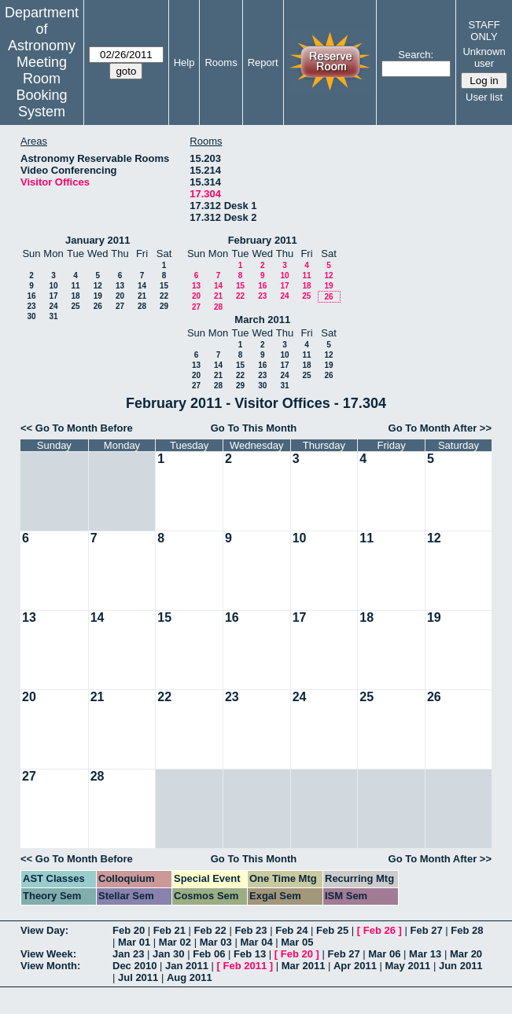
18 (75, 296)
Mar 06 (384, 954)
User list (484, 97)
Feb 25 (332, 930)
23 (31, 306)
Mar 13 (425, 954)
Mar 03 (216, 942)
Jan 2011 (186, 966)
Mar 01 (134, 942)
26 (98, 306)
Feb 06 (209, 954)
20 (120, 296)
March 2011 (262, 319)
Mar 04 (256, 942)
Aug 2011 (189, 977)
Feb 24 (291, 930)
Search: (415, 55)
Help (184, 62)
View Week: (48, 954)
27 (120, 306)
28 (142, 306)
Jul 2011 (138, 977)
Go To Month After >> (440, 428)
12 (98, 285)
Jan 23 (128, 954)
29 (164, 306)
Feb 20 (128, 930)
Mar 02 (175, 942)
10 (53, 285)
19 (98, 296)
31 (53, 316)
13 (120, 285)
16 (31, 296)
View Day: (44, 930)
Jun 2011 (461, 966)
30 (31, 316)
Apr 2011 (355, 966)
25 (75, 306)
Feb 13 (250, 954)
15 (164, 285)
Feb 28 (467, 930)
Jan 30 (168, 954)
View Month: (50, 966)
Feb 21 (169, 930)
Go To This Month (254, 428)
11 (75, 285)
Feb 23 (250, 930)
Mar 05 (297, 942)
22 (164, 296)
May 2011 (408, 966)
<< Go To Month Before (76, 428)
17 (53, 296)
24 (53, 306)
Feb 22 (210, 930)
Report (263, 62)
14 (142, 285)
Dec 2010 (134, 966)
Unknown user (483, 57)
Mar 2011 (304, 966)
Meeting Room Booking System (41, 86)
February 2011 (262, 240)
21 (142, 296)
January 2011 (97, 240)
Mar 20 (466, 954)
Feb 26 (379, 930)
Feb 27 (426, 930)
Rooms (220, 62)
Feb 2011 (245, 966)
